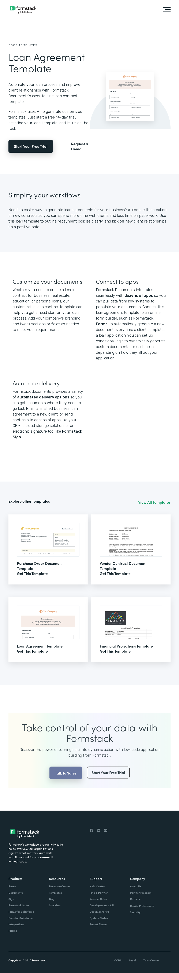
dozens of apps (138, 295)
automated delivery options (43, 397)
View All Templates (154, 502)
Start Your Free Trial (31, 146)
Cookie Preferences (142, 906)
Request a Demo (79, 146)
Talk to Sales (65, 780)
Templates (28, 45)
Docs (13, 45)
